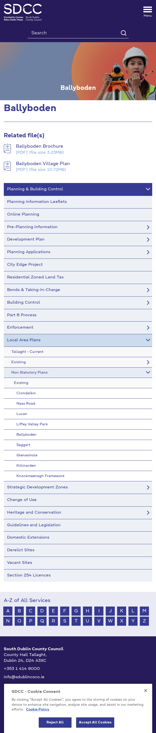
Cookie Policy (37, 722)
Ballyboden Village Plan (43, 164)
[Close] (145, 703)
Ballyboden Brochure (39, 146)
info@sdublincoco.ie (24, 677)
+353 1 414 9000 (22, 669)
